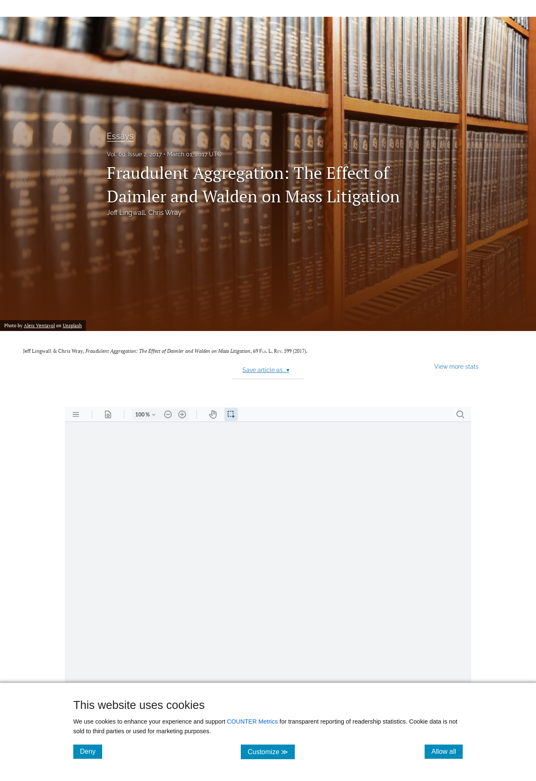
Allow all (447, 751)
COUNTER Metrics (252, 721)
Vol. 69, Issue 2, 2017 (134, 154)
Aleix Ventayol (39, 325)
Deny (91, 751)
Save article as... (265, 370)
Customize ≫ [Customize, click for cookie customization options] (271, 751)
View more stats (456, 366)
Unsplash (72, 325)
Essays (120, 136)
